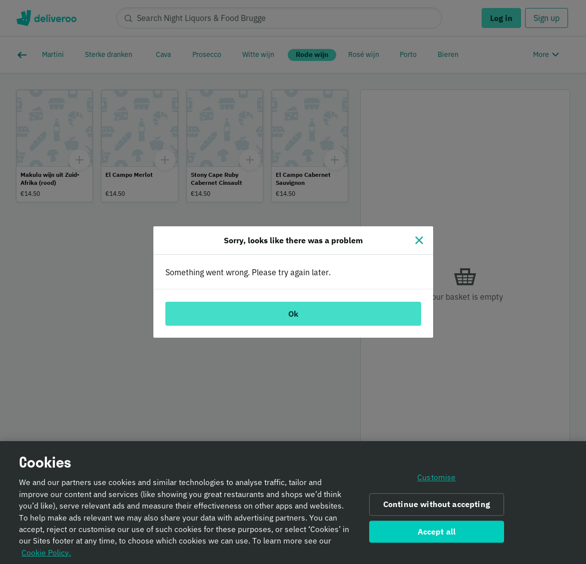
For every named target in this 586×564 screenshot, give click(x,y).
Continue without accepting (436, 508)
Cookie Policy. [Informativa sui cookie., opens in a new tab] (46, 556)
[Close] (419, 240)
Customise (436, 481)
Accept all (437, 535)
